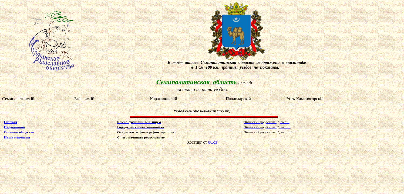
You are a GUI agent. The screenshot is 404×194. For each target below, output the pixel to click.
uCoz (212, 142)
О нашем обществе (19, 132)
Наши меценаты (17, 137)
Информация (14, 127)
